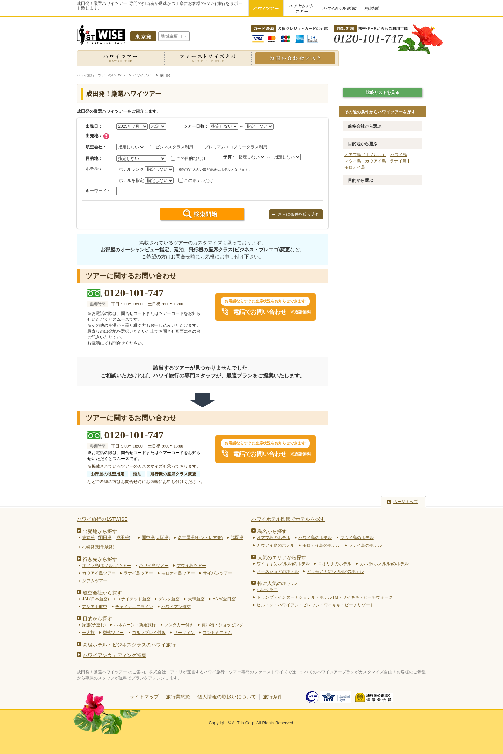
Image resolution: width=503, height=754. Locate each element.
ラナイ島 (398, 160)
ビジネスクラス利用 (174, 147)
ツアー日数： (196, 126)
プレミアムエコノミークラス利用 (235, 147)
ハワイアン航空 (176, 606)
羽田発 (105, 537)
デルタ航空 (169, 599)
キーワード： (98, 190)
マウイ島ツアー (191, 565)
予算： (229, 157)
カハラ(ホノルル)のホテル (384, 563)
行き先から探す (100, 559)
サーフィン (184, 632)
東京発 (88, 537)
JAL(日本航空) (95, 599)
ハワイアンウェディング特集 (114, 655)
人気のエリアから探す (281, 557)
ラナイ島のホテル (365, 545)
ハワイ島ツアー (153, 565)
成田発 (122, 537)
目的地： (94, 158)
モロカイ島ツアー (178, 573)
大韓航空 (196, 599)
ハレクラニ (267, 589)
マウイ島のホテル (357, 537)
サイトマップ (144, 697)
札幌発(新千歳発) (98, 547)
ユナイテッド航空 (134, 599)
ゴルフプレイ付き (149, 632)
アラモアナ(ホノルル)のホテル (335, 571)
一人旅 (88, 632)
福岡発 (237, 537)
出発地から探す (100, 531)
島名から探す (272, 531)
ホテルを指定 (131, 180)
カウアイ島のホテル (275, 545)
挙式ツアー (113, 632)
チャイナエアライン (134, 606)
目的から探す (97, 618)
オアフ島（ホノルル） (365, 154)
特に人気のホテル (277, 583)
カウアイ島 (375, 160)
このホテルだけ (198, 180)
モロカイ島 (354, 167)
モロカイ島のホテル (321, 545)
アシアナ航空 (94, 606)
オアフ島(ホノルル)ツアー (106, 565)
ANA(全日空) (225, 599)
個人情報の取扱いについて (226, 697)
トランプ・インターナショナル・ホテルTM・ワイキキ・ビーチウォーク (325, 597)
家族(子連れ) (94, 624)
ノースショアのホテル (278, 571)
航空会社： (96, 147)
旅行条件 (273, 697)
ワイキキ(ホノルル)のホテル (283, 563)
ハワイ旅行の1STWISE (102, 519)
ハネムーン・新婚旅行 (135, 624)
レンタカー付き (179, 624)
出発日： (94, 126)
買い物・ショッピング (222, 624)
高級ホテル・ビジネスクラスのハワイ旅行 (129, 645)
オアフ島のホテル (273, 537)
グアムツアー (94, 580)
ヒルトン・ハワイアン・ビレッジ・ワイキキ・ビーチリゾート (315, 605)
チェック (106, 136)
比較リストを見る (382, 92)
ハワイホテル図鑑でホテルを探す (288, 519)
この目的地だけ (191, 158)
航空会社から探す (102, 593)
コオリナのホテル (334, 563)
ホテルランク (131, 169)
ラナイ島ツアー (138, 573)
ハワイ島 (398, 154)
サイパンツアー (217, 573)
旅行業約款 (178, 697)
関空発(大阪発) (156, 537)
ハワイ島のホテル (315, 537)
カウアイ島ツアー (99, 573)
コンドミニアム (217, 632)
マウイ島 (352, 160)
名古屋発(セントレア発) (200, 537)
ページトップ (405, 501)
